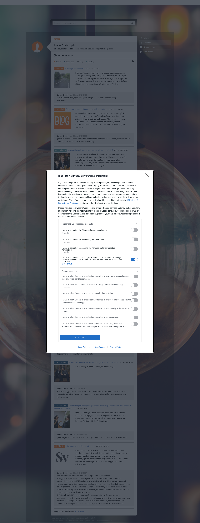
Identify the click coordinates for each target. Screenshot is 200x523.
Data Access (99, 347)
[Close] (148, 176)
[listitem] (100, 223)
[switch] (134, 230)
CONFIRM (80, 337)
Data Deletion (84, 347)
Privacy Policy (116, 347)
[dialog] (100, 261)
